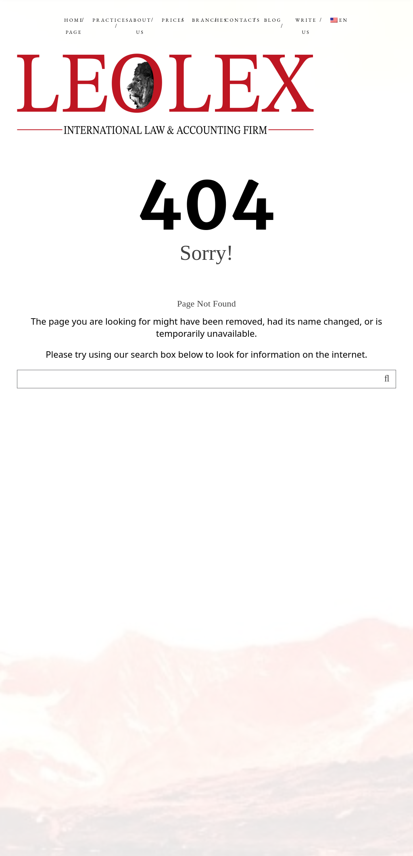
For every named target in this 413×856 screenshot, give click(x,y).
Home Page (73, 26)
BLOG (273, 20)
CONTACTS (242, 20)
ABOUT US (140, 26)
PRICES (173, 20)
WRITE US (306, 26)
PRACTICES (110, 20)
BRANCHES (209, 20)
